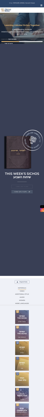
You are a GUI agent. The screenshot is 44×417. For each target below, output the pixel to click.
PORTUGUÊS (16, 3)
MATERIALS (22, 288)
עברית (10, 3)
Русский (28, 3)
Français (33, 3)
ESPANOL (22, 3)
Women (22, 300)
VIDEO (22, 291)
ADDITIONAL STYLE (22, 294)
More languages (22, 303)
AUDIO (22, 297)
